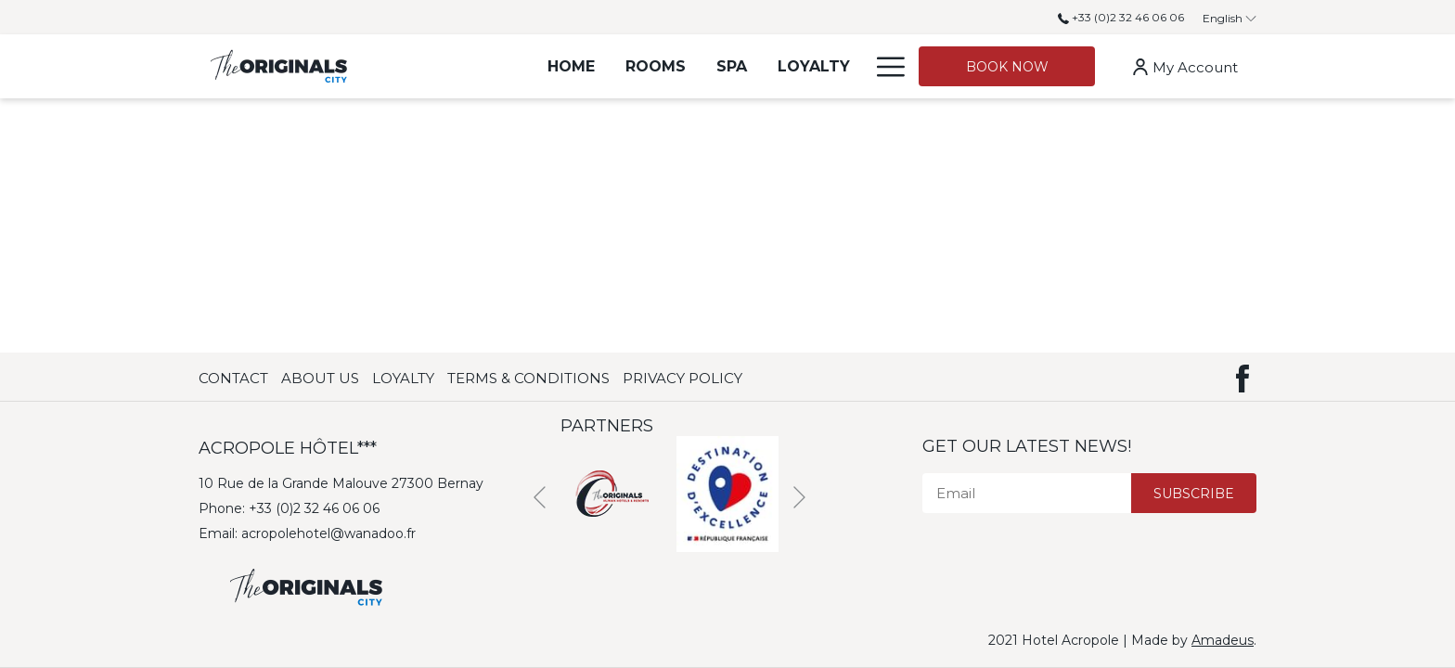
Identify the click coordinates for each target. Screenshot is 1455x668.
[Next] (799, 497)
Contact (233, 378)
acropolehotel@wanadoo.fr (328, 533)
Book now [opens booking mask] (1007, 66)
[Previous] (539, 497)
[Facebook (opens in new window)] (1242, 376)
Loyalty (403, 378)
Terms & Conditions (528, 378)
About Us (320, 378)
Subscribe (1193, 493)
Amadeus (1222, 640)
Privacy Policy (682, 378)
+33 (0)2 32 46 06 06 (1121, 17)
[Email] (1026, 493)
